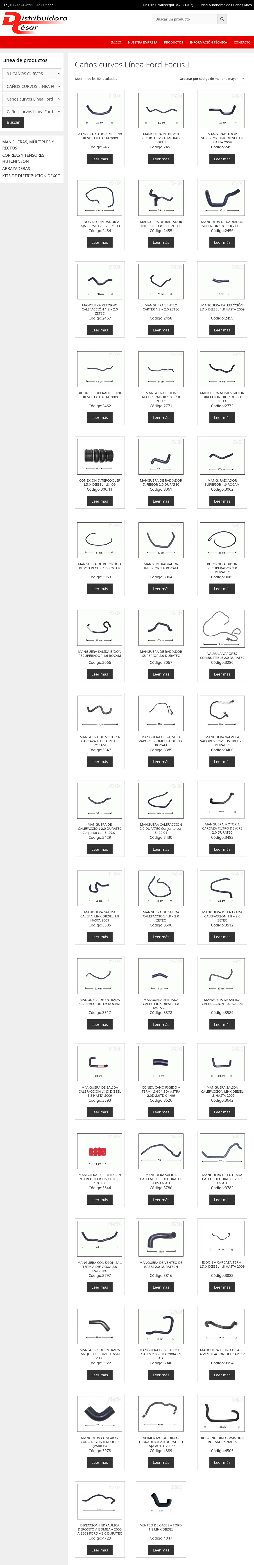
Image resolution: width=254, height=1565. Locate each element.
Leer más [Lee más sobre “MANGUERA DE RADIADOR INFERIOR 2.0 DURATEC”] (161, 501)
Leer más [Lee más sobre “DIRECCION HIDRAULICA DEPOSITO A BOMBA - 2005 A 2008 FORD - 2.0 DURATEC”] (99, 1550)
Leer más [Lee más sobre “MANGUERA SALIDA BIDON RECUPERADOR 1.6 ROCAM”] (99, 674)
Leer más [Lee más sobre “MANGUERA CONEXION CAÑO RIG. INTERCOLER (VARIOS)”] (99, 1462)
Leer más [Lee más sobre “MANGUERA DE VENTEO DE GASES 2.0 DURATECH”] (161, 1287)
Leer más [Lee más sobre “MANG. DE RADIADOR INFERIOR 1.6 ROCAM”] (161, 588)
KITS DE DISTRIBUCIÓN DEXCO (31, 175)
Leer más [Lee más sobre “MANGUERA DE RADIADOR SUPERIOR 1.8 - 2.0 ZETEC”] (222, 242)
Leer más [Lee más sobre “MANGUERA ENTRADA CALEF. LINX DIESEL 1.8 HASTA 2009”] (161, 1024)
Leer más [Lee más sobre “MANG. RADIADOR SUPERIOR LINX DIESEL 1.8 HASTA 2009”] (222, 158)
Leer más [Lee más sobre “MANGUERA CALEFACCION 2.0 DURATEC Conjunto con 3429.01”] (161, 849)
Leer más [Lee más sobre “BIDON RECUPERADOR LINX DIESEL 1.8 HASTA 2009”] (99, 417)
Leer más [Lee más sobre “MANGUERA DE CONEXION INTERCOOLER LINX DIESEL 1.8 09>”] (99, 1199)
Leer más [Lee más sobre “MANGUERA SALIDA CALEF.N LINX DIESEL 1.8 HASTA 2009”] (99, 936)
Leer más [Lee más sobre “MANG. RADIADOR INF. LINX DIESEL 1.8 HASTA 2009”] (99, 158)
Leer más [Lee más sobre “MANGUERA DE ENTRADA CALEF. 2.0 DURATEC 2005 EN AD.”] (222, 1199)
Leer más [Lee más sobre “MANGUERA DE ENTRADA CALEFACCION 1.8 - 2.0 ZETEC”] (222, 936)
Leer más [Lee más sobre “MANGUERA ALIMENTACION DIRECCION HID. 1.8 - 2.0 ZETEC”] (222, 417)
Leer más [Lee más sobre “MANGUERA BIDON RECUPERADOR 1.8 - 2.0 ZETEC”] (161, 417)
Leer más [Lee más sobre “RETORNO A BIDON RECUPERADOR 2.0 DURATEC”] (222, 588)
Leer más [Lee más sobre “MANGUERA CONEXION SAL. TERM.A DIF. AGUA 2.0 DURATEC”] (99, 1287)
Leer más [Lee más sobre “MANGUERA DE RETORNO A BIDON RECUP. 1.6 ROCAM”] (99, 588)
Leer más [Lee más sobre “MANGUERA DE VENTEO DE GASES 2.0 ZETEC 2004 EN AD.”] (161, 1374)
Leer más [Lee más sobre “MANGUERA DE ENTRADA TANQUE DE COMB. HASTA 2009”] (99, 1374)
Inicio (116, 42)
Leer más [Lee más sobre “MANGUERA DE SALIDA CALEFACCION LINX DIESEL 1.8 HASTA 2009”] (99, 1112)
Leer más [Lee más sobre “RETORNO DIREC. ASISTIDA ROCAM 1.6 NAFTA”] (222, 1462)
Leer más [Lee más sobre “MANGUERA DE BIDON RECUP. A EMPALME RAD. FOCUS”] (161, 158)
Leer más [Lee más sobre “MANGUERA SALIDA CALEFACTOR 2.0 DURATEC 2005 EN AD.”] (161, 1199)
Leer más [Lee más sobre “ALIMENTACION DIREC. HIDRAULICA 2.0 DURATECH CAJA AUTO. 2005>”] (161, 1462)
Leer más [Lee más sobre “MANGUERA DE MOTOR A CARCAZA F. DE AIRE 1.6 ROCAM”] (99, 761)
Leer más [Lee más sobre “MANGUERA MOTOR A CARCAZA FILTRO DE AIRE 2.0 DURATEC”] (222, 849)
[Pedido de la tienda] (212, 78)
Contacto (242, 42)
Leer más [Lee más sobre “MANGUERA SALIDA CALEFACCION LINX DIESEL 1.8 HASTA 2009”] (222, 1112)
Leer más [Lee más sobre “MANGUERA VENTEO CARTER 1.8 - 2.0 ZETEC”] (161, 330)
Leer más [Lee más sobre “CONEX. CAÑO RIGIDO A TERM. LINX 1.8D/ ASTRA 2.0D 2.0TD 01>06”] (161, 1112)
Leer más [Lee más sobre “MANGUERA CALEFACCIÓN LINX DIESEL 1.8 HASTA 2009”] (222, 330)
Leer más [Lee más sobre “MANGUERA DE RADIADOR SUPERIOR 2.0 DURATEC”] (161, 674)
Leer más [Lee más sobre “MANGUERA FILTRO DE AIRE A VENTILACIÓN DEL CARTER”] (222, 1374)
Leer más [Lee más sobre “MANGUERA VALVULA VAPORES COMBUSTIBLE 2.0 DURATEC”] (222, 761)
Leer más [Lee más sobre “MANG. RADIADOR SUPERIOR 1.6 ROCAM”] (222, 501)
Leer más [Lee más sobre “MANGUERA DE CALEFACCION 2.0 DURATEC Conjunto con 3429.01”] (99, 849)
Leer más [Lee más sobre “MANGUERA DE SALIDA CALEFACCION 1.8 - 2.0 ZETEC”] (161, 936)
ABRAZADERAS (16, 168)
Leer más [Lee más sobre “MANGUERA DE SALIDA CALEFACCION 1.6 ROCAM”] (222, 1024)
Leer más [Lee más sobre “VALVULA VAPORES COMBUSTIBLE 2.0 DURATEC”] (222, 674)
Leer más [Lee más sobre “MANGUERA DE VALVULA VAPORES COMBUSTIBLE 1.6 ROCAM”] (161, 761)
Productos (173, 42)
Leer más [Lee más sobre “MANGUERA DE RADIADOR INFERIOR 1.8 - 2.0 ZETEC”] (161, 242)
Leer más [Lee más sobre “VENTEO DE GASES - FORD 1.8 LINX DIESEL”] (161, 1550)
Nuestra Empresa (142, 42)
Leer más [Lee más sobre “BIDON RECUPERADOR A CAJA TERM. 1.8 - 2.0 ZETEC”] (99, 242)
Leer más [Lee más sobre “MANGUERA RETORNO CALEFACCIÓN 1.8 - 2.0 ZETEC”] (99, 330)
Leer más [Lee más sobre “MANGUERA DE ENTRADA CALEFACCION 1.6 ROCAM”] (99, 1024)
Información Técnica (208, 42)
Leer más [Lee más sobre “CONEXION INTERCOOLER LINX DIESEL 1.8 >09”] (99, 501)
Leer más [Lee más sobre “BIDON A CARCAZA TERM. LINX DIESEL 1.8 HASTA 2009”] (222, 1287)
